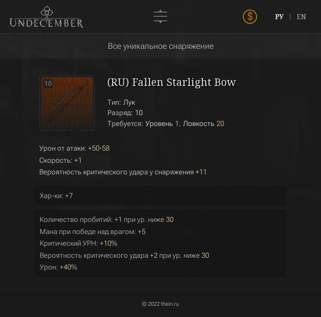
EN (301, 16)
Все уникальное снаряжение (161, 46)
